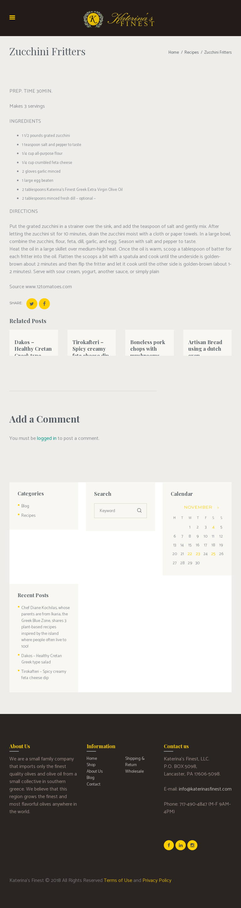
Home (174, 53)
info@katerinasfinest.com (205, 777)
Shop (91, 753)
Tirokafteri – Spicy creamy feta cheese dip (90, 348)
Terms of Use (118, 868)
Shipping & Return (134, 749)
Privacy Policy (156, 868)
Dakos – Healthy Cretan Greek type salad (32, 351)
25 (212, 552)
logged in (46, 438)
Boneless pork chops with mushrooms (147, 348)
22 (190, 552)
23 (197, 552)
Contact (93, 771)
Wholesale (134, 759)
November (197, 506)
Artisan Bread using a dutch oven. (205, 348)
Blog (25, 505)
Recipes (192, 53)
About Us (94, 759)
